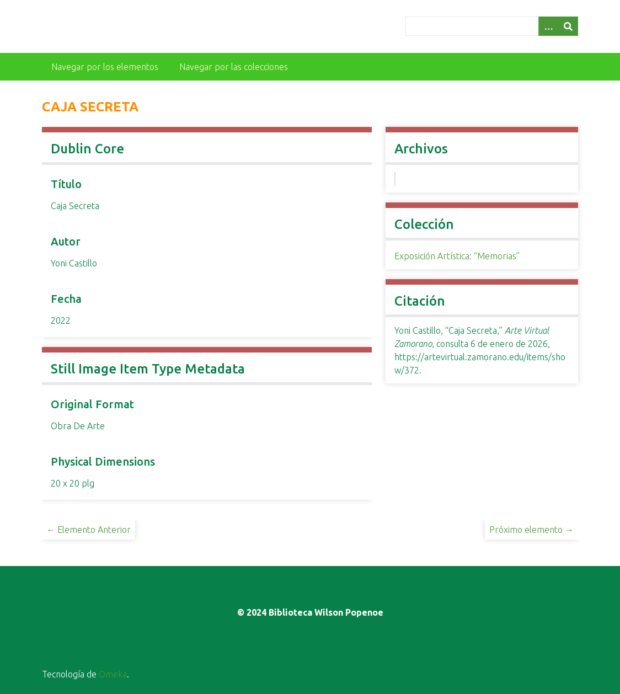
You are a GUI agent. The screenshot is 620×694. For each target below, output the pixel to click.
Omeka (113, 674)
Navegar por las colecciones (233, 67)
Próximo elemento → (531, 530)
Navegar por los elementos (104, 67)
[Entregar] (568, 26)
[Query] (491, 26)
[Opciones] (548, 26)
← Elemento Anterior (88, 530)
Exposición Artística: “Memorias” (457, 256)
